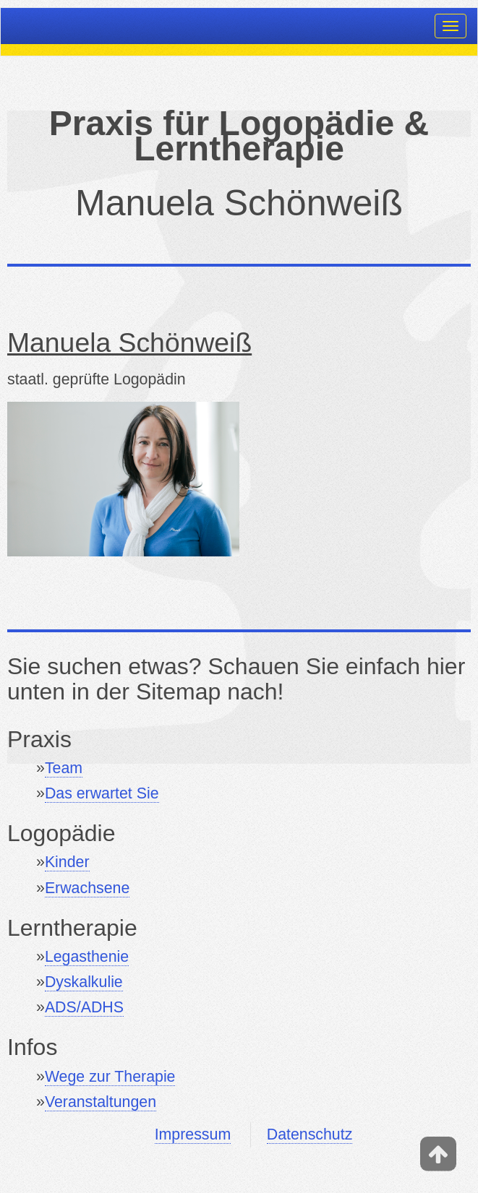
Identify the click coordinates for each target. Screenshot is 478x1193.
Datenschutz (310, 1134)
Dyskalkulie (84, 982)
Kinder (67, 862)
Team (63, 768)
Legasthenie (87, 956)
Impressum (193, 1134)
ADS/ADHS (84, 1007)
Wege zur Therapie (110, 1076)
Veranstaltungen (100, 1102)
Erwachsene (87, 888)
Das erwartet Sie (102, 793)
